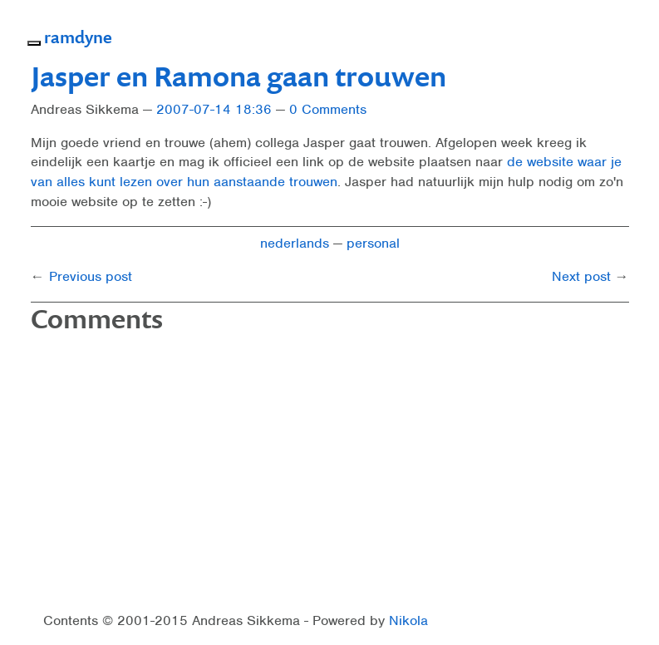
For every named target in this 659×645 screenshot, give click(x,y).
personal (373, 243)
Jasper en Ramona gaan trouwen (238, 76)
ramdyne (78, 36)
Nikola (408, 620)
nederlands (294, 243)
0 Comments (327, 109)
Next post (581, 276)
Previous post (90, 276)
